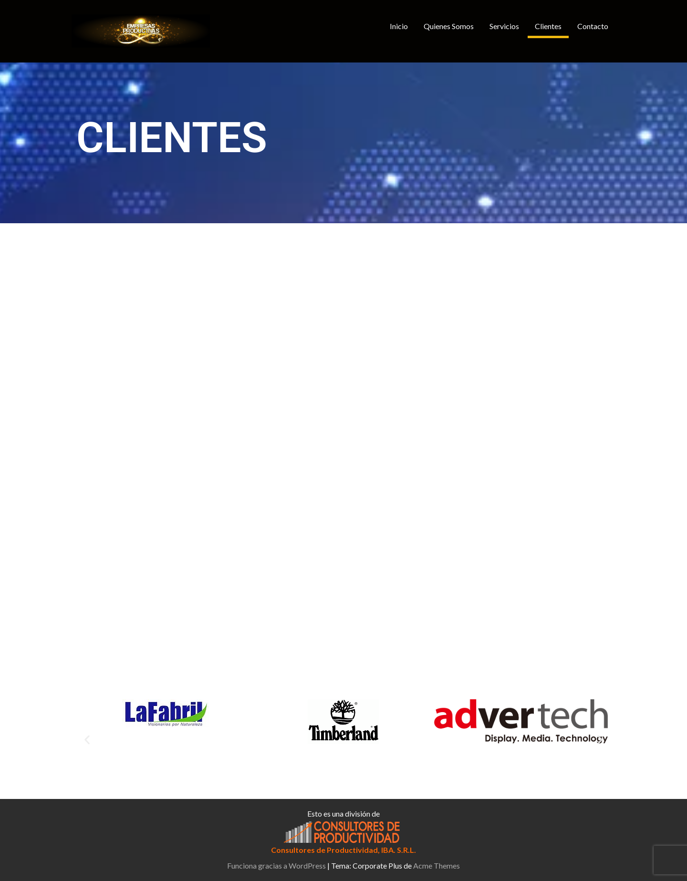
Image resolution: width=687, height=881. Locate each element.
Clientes (548, 26)
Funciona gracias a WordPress (276, 865)
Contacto (592, 26)
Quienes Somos (449, 26)
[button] (87, 740)
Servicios (504, 26)
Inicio (399, 26)
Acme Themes (436, 865)
